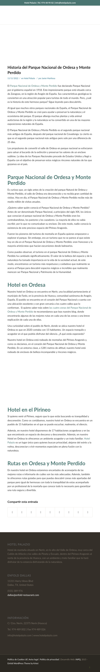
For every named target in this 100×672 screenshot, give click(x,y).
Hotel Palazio (29, 78)
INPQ (78, 659)
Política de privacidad (49, 659)
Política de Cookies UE (17, 659)
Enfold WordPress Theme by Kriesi (22, 663)
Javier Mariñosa (48, 78)
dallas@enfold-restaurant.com (23, 594)
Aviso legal (33, 659)
